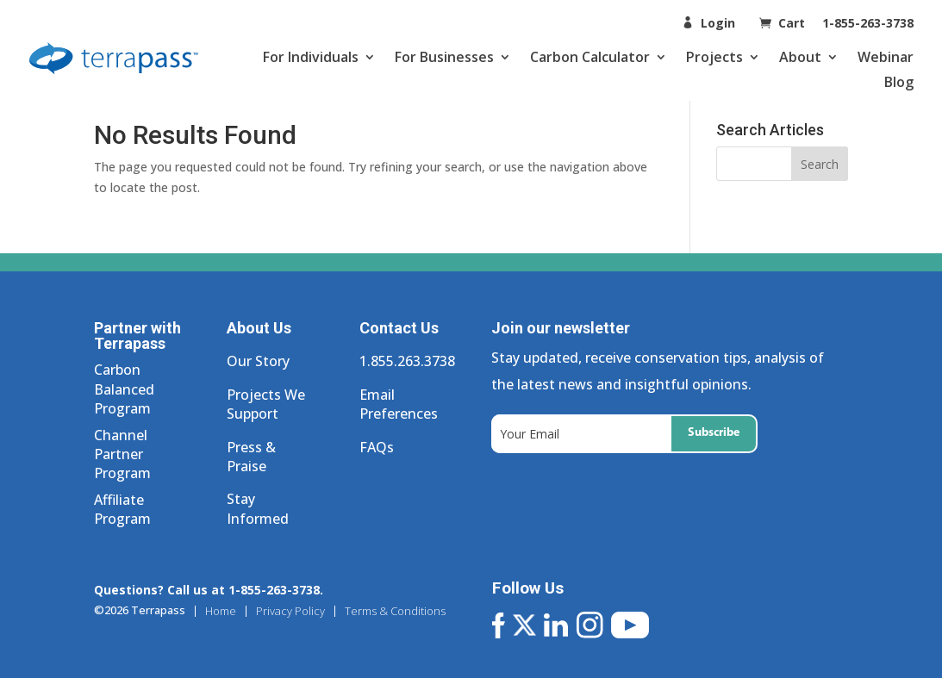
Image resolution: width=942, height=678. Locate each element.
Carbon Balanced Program (124, 389)
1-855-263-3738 (868, 23)
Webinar (886, 57)
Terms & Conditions (395, 611)
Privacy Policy (290, 611)
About (800, 57)
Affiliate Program (122, 509)
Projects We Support (266, 404)
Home (220, 611)
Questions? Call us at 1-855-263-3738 (207, 590)
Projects (714, 57)
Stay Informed (258, 508)
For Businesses (444, 57)
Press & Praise (251, 457)
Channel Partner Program (122, 454)
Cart (793, 23)
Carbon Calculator (590, 57)
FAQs (376, 447)
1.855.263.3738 (407, 360)
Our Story (258, 360)
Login (718, 23)
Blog (899, 82)
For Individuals (311, 57)
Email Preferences (398, 404)
